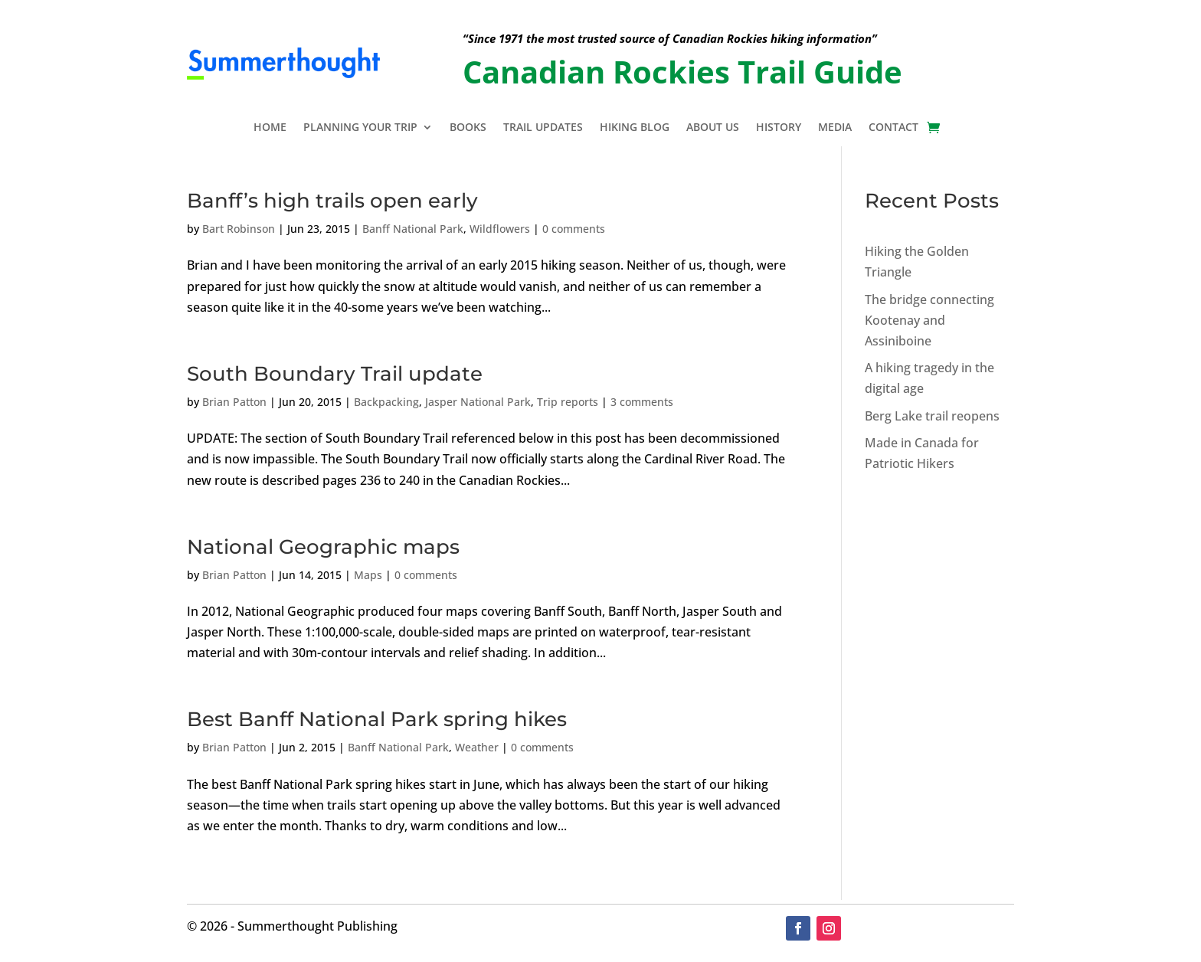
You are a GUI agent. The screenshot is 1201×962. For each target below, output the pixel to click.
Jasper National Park (478, 401)
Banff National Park (412, 228)
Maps (368, 575)
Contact (893, 128)
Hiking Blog (634, 128)
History (778, 128)
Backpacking (386, 401)
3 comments (641, 401)
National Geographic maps (323, 547)
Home (270, 128)
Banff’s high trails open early (332, 200)
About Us (712, 128)
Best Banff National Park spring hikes (377, 719)
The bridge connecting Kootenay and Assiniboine (929, 320)
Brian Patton (234, 401)
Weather (477, 747)
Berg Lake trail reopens (932, 415)
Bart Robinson (238, 228)
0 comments (573, 228)
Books (468, 128)
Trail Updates (543, 128)
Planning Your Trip (360, 128)
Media (835, 128)
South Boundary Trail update (335, 374)
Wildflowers (500, 228)
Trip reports (567, 401)
